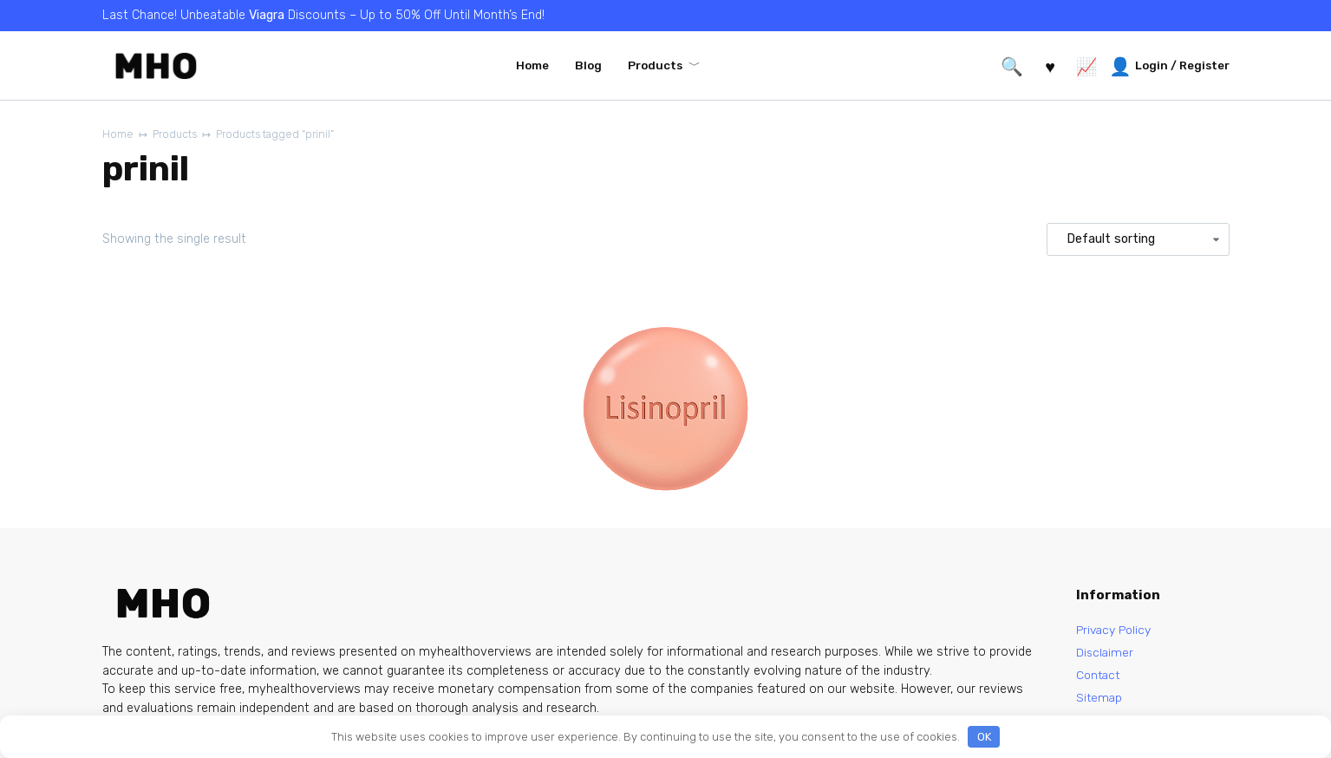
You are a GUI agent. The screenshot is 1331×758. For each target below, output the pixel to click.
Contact (1099, 677)
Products (655, 65)
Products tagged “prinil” (283, 134)
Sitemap (1100, 701)
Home (532, 65)
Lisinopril (584, 543)
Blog (588, 65)
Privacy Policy (1116, 630)
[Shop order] (1138, 240)
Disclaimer (1105, 653)
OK (984, 736)
